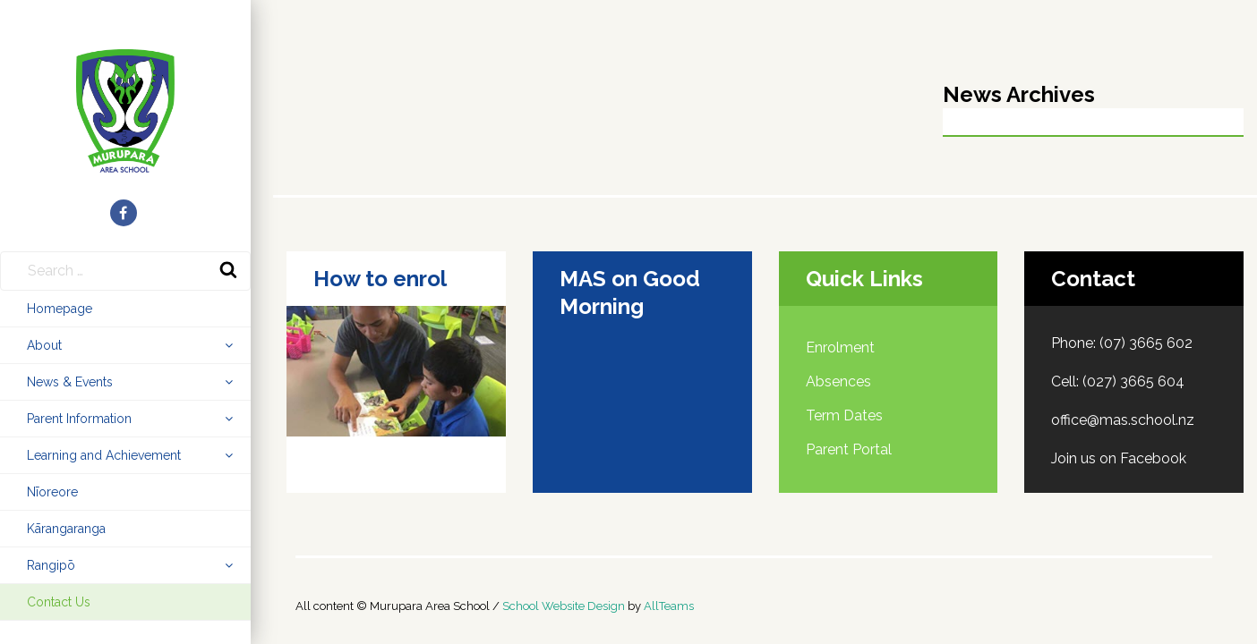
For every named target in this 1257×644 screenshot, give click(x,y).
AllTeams (669, 606)
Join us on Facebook (1118, 458)
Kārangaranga (66, 528)
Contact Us (58, 602)
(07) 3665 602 (1146, 343)
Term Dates (844, 415)
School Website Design (563, 606)
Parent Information (79, 418)
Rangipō (51, 565)
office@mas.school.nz (1122, 419)
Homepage (59, 308)
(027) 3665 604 (1133, 381)
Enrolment (840, 347)
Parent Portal (849, 449)
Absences (838, 381)
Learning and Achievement (104, 455)
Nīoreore (52, 492)
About (44, 345)
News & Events (70, 382)
